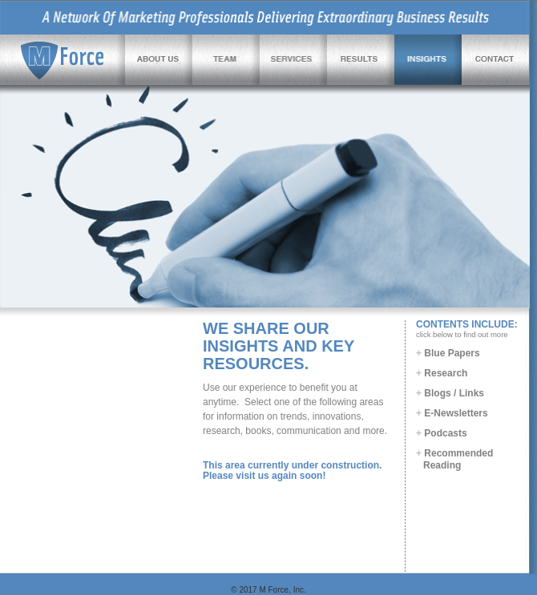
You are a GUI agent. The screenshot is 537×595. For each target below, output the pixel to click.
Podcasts (441, 433)
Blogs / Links (450, 393)
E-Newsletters (452, 413)
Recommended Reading (454, 459)
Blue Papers (448, 353)
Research (441, 373)
